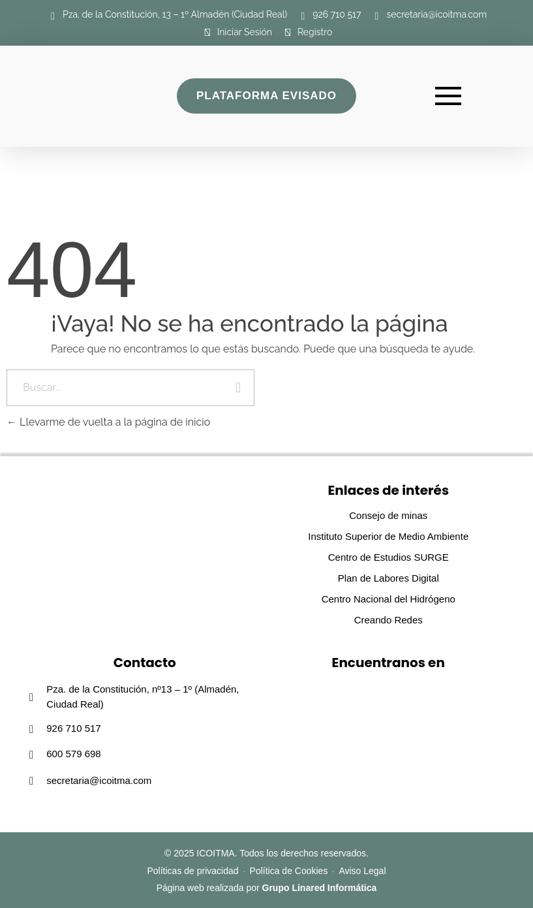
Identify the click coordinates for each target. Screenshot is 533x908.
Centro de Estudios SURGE (388, 557)
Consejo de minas (388, 515)
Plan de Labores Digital (388, 578)
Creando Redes (388, 619)
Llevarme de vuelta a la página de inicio (108, 422)
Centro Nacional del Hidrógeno (388, 598)
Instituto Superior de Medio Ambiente (388, 536)
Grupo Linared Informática (319, 888)
